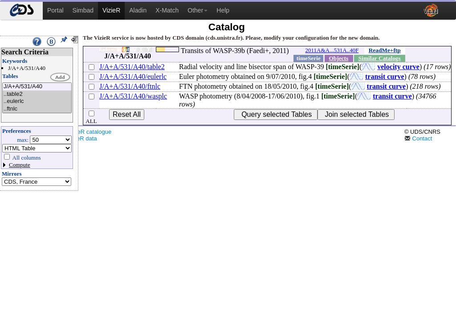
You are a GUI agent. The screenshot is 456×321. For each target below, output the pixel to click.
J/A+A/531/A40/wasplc (133, 96)
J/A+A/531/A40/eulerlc (133, 76)
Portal (55, 10)
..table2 (37, 94)
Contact (418, 138)
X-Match (167, 10)
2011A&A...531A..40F (332, 50)
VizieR (111, 10)
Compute (19, 164)
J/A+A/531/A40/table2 (132, 66)
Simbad (83, 10)
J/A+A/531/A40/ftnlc (129, 86)
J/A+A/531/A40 (37, 87)
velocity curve (398, 66)
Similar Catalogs (379, 58)
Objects (338, 58)
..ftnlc (37, 109)
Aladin (138, 10)
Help (222, 10)
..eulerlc (37, 101)
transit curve (384, 76)
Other (197, 10)
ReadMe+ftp (385, 50)
